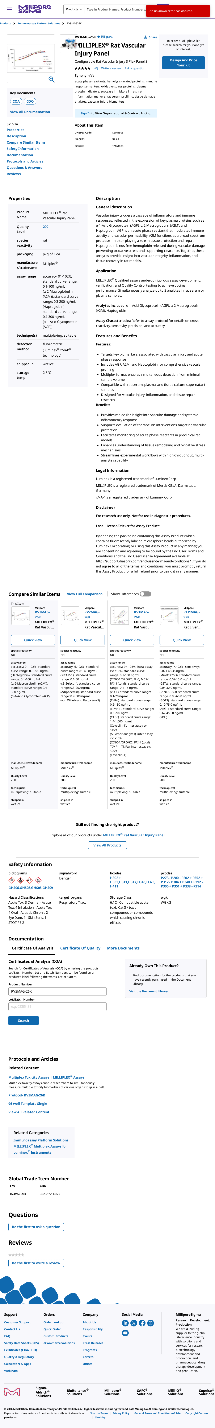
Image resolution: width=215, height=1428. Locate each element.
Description (16, 136)
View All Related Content (28, 1112)
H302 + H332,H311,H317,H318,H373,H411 (132, 882)
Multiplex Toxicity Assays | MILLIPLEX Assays (46, 1077)
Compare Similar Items (26, 142)
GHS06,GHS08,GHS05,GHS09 (30, 887)
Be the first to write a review (38, 1264)
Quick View (33, 640)
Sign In (85, 113)
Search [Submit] (23, 1020)
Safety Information (23, 148)
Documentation (20, 155)
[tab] (9, 23)
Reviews (14, 174)
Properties (15, 129)
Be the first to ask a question (36, 1226)
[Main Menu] (9, 9)
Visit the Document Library (148, 991)
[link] (21, 1322)
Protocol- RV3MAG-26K (26, 1095)
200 (46, 226)
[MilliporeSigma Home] (34, 9)
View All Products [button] (107, 845)
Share (150, 37)
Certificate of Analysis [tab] (33, 948)
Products (5, 23)
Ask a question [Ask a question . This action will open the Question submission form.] (135, 68)
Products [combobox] (72, 9)
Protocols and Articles (25, 161)
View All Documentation (30, 112)
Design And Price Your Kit (183, 62)
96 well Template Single (27, 1103)
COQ (30, 101)
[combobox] (116, 9)
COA (16, 101)
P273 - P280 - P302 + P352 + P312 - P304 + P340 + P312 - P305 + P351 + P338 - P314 (182, 882)
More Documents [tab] (123, 948)
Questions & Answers (24, 167)
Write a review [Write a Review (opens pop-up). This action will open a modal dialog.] (111, 68)
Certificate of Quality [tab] (80, 948)
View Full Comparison (84, 594)
